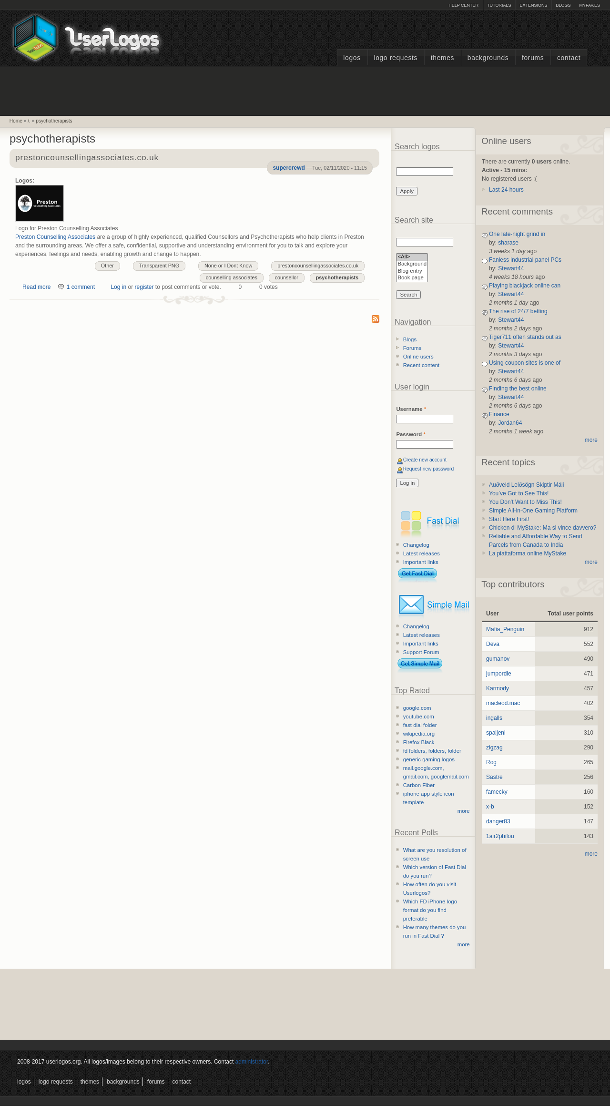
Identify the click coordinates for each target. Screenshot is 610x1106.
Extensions (533, 5)
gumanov (497, 658)
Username (411, 409)
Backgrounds (488, 57)
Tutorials (499, 5)
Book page (411, 278)
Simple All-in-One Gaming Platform (533, 510)
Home (16, 120)
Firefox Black (419, 742)
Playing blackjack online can (524, 285)
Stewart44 (511, 268)
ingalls (494, 718)
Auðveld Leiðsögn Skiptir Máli (526, 484)
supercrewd (289, 167)
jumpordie (498, 673)
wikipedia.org (419, 734)
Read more (36, 287)
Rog (491, 762)
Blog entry (411, 271)
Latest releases (421, 553)
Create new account (425, 459)
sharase (508, 242)
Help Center (463, 5)
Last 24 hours (506, 189)
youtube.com (418, 716)
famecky (497, 792)
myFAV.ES (589, 5)
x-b (490, 806)
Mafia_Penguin (505, 629)
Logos (351, 57)
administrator (251, 1061)
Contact (568, 57)
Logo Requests (395, 57)
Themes (442, 57)
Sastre (494, 777)
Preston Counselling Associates (55, 237)
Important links (420, 562)
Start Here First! (509, 519)
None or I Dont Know (228, 265)
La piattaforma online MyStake (527, 553)
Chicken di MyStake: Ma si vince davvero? (542, 527)
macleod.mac (503, 703)
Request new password (428, 468)
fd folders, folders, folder (432, 751)
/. (29, 120)
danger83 (498, 821)
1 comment (81, 287)
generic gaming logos (429, 759)
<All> (411, 257)
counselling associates (231, 277)
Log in (118, 287)
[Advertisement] (305, 90)
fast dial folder (420, 725)
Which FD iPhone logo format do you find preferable (430, 910)
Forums (533, 57)
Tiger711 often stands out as (525, 337)
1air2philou (500, 836)
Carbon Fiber (419, 785)
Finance (499, 414)
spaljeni (496, 732)
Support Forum (421, 652)
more (464, 811)
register (143, 287)
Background (411, 264)
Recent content (421, 365)
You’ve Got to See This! (519, 493)
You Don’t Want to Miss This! (525, 502)
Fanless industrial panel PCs (525, 259)
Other (107, 265)
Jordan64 (510, 423)
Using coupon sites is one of (524, 362)
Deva (492, 644)
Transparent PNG (159, 265)
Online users (418, 356)
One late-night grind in (517, 234)
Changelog (416, 545)
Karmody (497, 688)
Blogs (563, 5)
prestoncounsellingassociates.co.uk (87, 158)
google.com (417, 708)
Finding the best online (518, 388)
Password (410, 434)
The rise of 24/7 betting (518, 311)
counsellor (286, 277)
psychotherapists (54, 120)
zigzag (494, 747)
